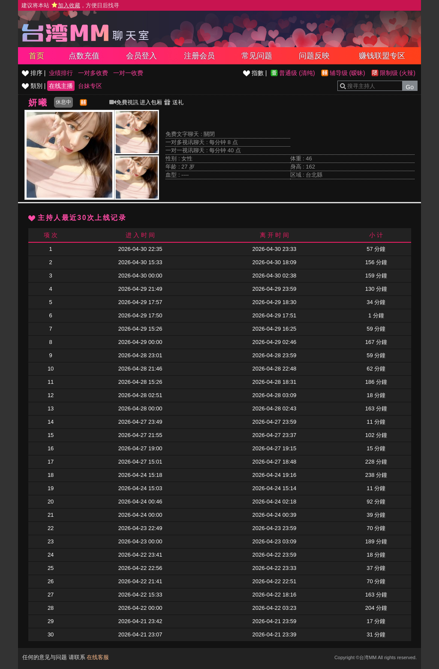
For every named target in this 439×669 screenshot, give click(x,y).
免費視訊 (123, 102)
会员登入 (141, 55)
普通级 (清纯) (297, 72)
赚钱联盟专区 (382, 55)
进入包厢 (151, 102)
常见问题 (256, 55)
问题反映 (314, 55)
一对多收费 (93, 72)
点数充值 (84, 55)
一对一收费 (128, 72)
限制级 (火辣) (397, 72)
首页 (36, 55)
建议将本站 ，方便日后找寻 (70, 5)
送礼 (173, 102)
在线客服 (98, 657)
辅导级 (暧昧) (347, 72)
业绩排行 (61, 72)
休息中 (63, 102)
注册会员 (199, 55)
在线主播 (61, 85)
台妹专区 (90, 85)
